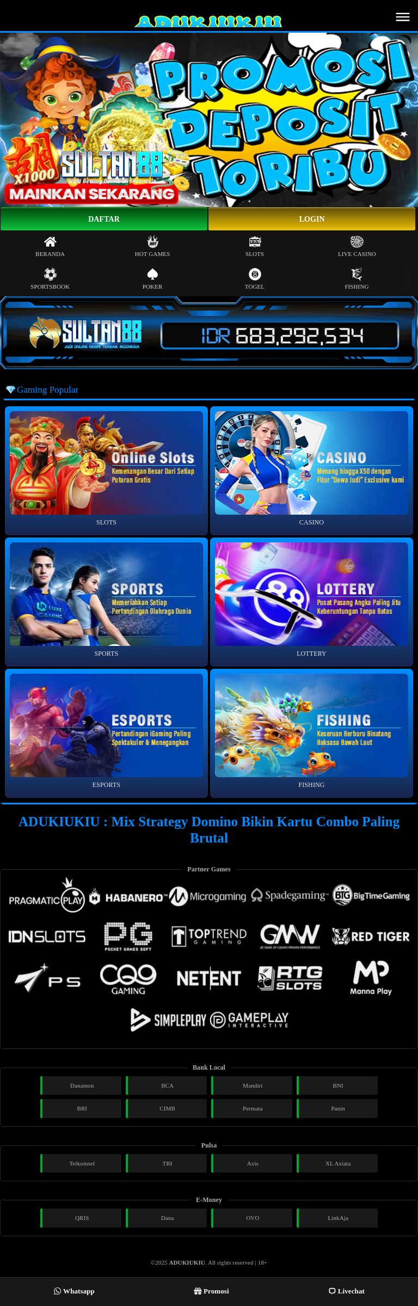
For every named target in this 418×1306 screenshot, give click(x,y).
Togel (255, 278)
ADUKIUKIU (187, 1262)
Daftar (104, 219)
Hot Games (152, 246)
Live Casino (357, 246)
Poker (153, 278)
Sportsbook (50, 278)
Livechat (346, 1291)
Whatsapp (74, 1291)
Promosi (211, 1291)
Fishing (356, 278)
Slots (254, 246)
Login (312, 219)
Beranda (50, 246)
